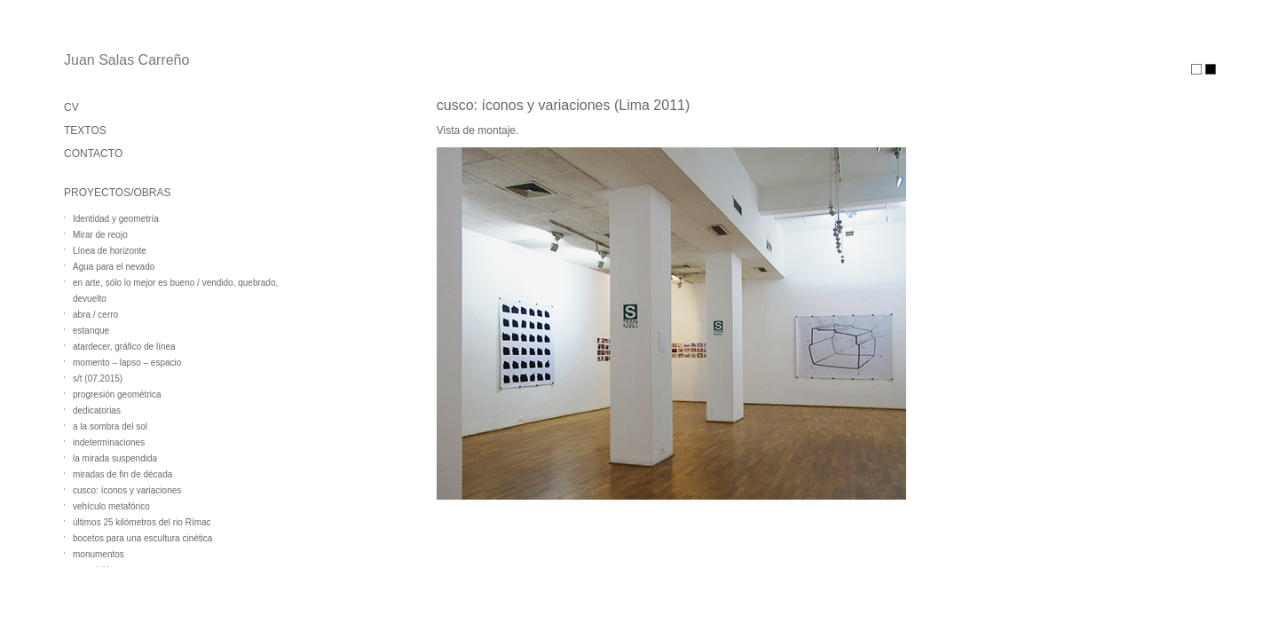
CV (71, 107)
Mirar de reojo (100, 235)
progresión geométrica (117, 394)
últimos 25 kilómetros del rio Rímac (142, 522)
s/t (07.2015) (97, 378)
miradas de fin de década (122, 474)
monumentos (98, 554)
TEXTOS (85, 130)
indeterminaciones (109, 442)
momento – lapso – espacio (127, 362)
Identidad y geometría (116, 219)
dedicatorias (97, 410)
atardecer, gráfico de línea (124, 346)
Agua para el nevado (113, 267)
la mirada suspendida (115, 458)
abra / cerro (95, 315)
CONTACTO (93, 153)
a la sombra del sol (110, 426)
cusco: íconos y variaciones (127, 490)
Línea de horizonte (109, 251)
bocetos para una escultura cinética (142, 538)
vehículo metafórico (111, 506)
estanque (91, 330)
